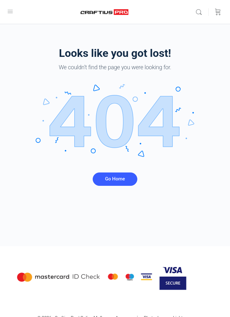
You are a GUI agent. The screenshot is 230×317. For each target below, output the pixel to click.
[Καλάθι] (218, 12)
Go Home (115, 179)
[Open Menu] (10, 11)
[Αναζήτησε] (200, 12)
